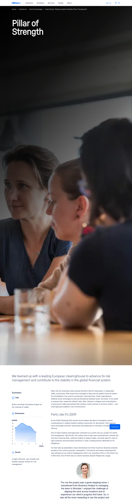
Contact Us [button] (115, 427)
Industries (29, 3)
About (69, 3)
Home (14, 9)
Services (51, 3)
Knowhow (40, 3)
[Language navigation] (117, 3)
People (60, 3)
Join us (108, 3)
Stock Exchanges (35, 9)
